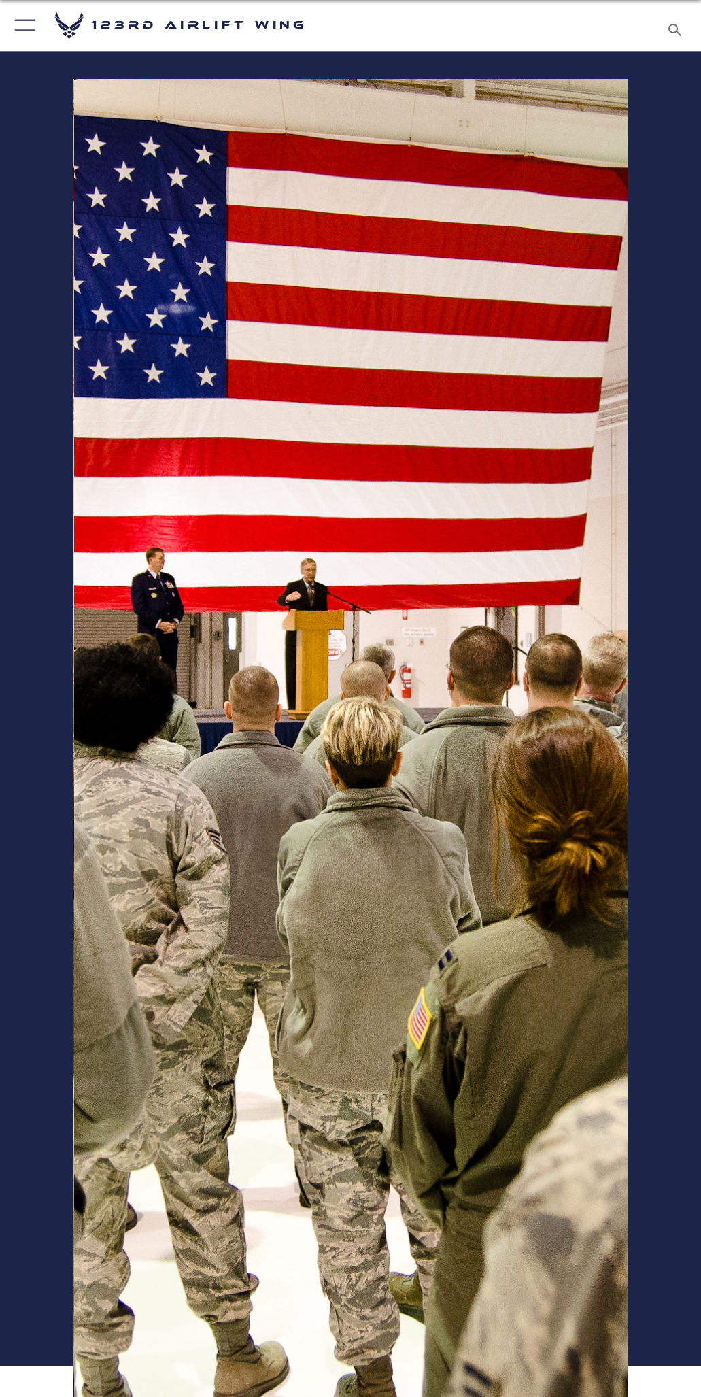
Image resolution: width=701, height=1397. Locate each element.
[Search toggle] (677, 25)
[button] (22, 25)
